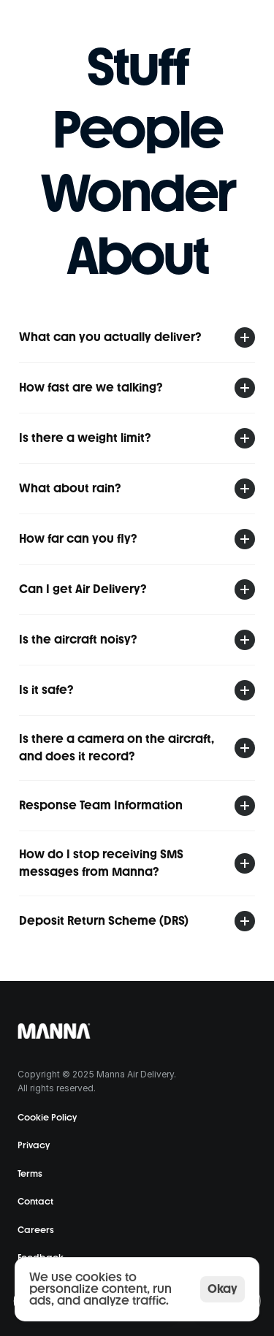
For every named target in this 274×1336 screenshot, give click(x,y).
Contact (35, 1201)
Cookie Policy (47, 1117)
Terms (30, 1174)
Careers (36, 1230)
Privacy (34, 1145)
